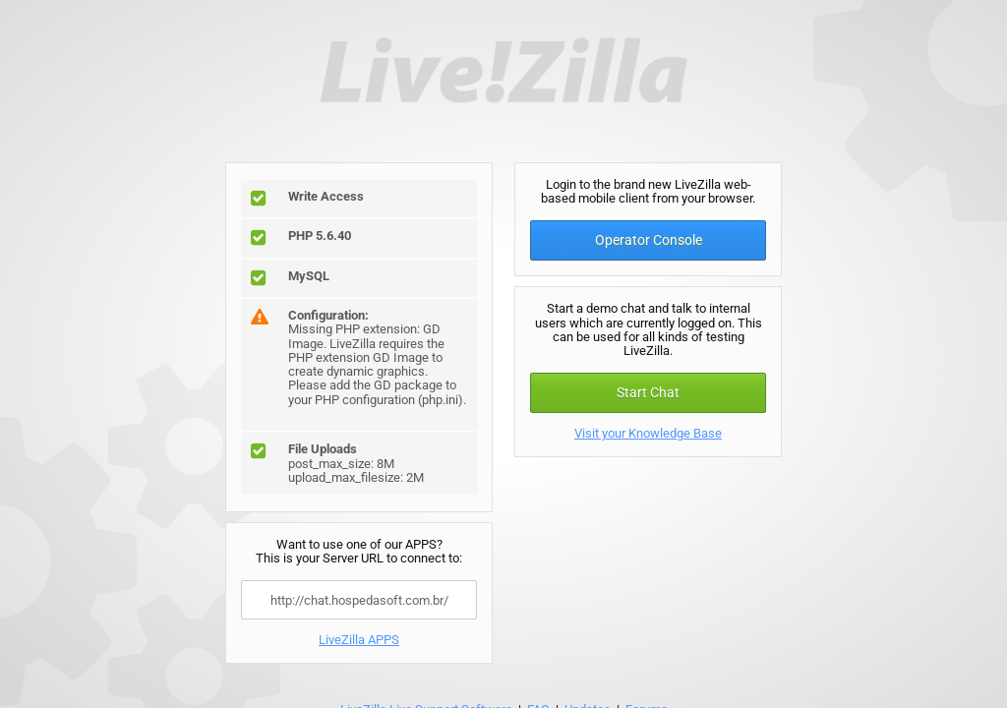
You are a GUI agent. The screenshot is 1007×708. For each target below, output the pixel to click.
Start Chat (648, 392)
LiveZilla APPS (359, 640)
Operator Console (648, 240)
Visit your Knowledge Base (648, 434)
